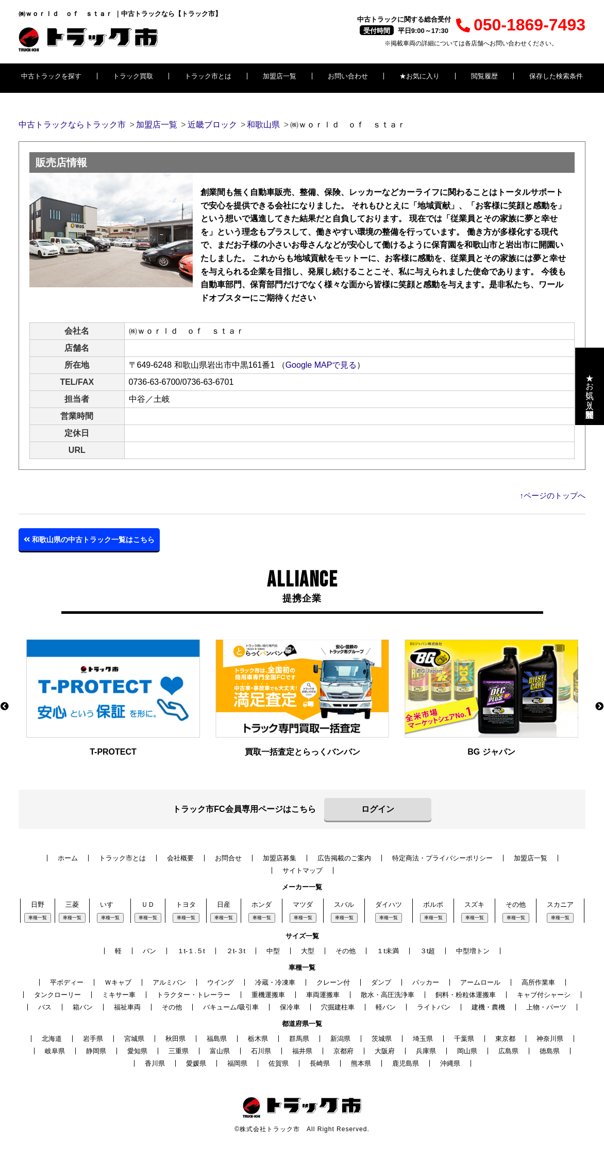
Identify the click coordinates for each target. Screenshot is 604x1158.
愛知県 (137, 1051)
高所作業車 (538, 982)
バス (45, 1007)
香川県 (155, 1063)
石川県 (261, 1051)
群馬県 (299, 1038)
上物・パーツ (546, 1007)
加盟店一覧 (279, 76)
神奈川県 (549, 1038)
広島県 (508, 1051)
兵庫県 (426, 1051)
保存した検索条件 (556, 76)
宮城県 (134, 1038)
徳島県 (550, 1051)
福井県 (302, 1051)
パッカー (425, 982)
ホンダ (261, 904)
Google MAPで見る (321, 365)
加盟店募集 (279, 858)
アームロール (480, 982)
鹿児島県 (405, 1063)
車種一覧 (37, 917)
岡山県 (467, 1051)
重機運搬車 (268, 995)
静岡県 (96, 1051)
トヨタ (186, 904)
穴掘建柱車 (338, 1007)
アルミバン (169, 982)
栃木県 (258, 1038)
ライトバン (433, 1007)
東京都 (505, 1038)
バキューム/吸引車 (231, 1007)
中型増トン (473, 951)
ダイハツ (388, 904)
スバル (344, 904)
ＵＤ (148, 904)
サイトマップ (302, 870)
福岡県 (237, 1063)
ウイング (220, 982)
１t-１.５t (191, 951)
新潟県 (340, 1038)
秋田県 (175, 1038)
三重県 (179, 1051)
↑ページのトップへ (553, 495)
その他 (516, 904)
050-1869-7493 (520, 24)
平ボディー (66, 982)
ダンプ (381, 982)
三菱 (72, 904)
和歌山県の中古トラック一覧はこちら (89, 539)
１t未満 (388, 951)
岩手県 (93, 1038)
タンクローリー (57, 995)
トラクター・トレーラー (193, 995)
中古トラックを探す (51, 76)
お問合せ (228, 858)
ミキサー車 (119, 995)
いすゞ (110, 904)
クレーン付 (333, 982)
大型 (307, 951)
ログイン (377, 809)
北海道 (52, 1038)
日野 (37, 904)
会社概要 (180, 858)
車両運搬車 (323, 995)
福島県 (217, 1038)
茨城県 (382, 1038)
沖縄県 (450, 1063)
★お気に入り (419, 76)
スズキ (474, 904)
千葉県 (464, 1038)
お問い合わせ (348, 76)
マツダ (303, 904)
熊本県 (361, 1063)
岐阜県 (55, 1051)
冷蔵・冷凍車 (275, 982)
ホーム (68, 858)
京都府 (343, 1051)
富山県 (220, 1051)
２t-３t (236, 951)
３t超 (427, 951)
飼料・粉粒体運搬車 (465, 995)
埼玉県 (423, 1038)
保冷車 (290, 1007)
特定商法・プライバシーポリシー (442, 858)
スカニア (560, 904)
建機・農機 (488, 1007)
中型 (273, 951)
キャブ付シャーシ (544, 995)
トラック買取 (133, 76)
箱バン (83, 1007)
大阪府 (385, 1051)
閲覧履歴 (484, 76)
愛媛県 (196, 1063)
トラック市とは (207, 76)
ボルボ (433, 904)
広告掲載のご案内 (344, 858)
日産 (223, 904)
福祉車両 (127, 1007)
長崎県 (320, 1063)
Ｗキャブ (118, 982)
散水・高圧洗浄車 (387, 995)
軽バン (386, 1007)
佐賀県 (279, 1063)
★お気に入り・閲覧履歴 (589, 386)
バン (149, 951)
